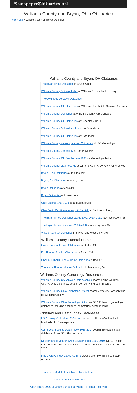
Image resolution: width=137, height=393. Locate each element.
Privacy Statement (75, 379)
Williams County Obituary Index (59, 91)
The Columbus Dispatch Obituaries (61, 98)
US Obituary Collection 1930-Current (62, 318)
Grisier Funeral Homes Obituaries (60, 245)
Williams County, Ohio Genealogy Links (64, 302)
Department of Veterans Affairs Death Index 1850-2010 (73, 340)
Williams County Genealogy (57, 150)
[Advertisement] (68, 47)
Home (13, 19)
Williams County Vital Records (58, 165)
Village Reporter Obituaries (57, 232)
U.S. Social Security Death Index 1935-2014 (66, 329)
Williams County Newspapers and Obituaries (67, 143)
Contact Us (57, 379)
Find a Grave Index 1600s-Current (61, 355)
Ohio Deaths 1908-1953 (55, 202)
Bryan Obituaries (51, 188)
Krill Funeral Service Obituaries (59, 252)
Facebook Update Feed (56, 372)
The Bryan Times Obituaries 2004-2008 (64, 225)
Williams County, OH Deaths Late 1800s (65, 158)
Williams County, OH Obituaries (59, 106)
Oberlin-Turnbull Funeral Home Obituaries (65, 260)
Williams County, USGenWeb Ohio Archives (66, 280)
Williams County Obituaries (57, 113)
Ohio (20, 19)
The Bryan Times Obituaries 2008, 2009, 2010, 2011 (71, 217)
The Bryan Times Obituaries (57, 84)
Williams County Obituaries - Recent (62, 128)
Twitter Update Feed (82, 372)
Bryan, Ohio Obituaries (54, 173)
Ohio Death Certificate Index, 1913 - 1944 (65, 210)
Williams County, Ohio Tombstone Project (65, 291)
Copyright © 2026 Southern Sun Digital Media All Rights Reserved (68, 387)
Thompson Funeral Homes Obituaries (63, 267)
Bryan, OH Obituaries (53, 180)
